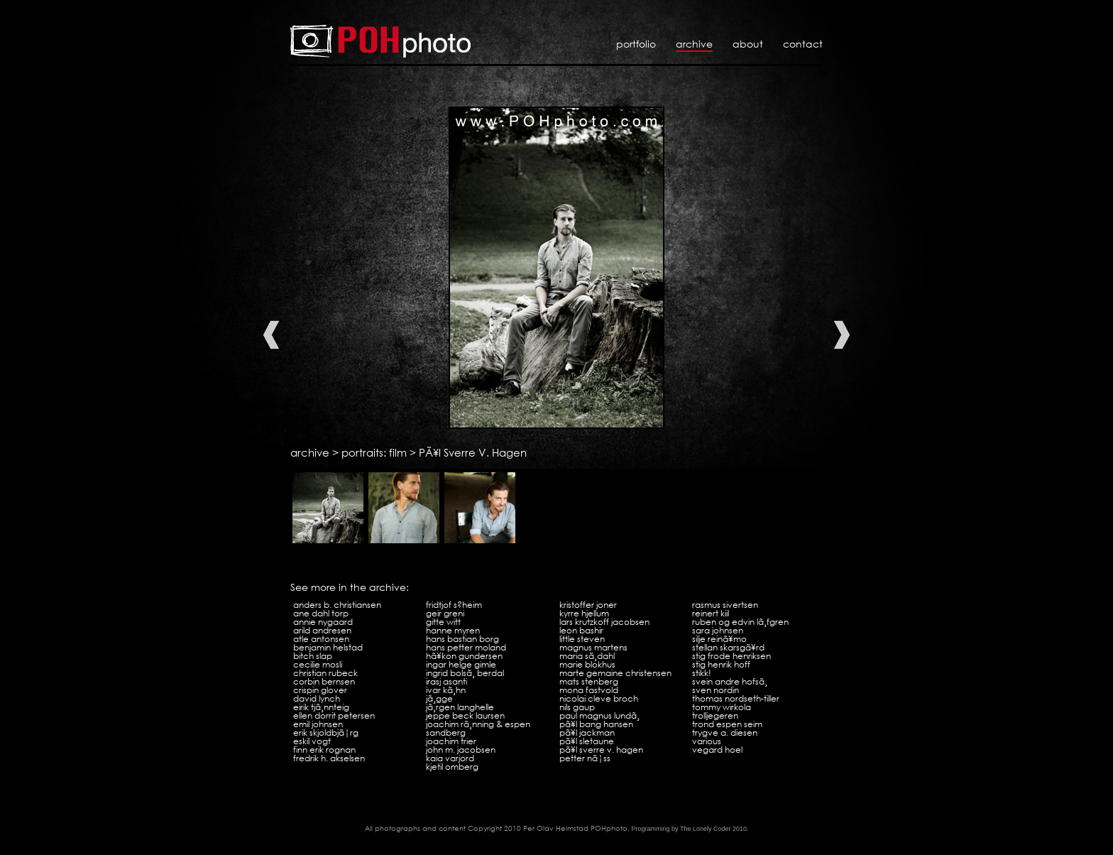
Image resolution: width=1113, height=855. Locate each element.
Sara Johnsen (717, 630)
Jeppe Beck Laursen (465, 715)
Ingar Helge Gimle (461, 664)
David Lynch (316, 698)
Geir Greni (445, 613)
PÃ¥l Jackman (587, 732)
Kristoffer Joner (588, 605)
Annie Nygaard (323, 622)
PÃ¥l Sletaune (586, 741)
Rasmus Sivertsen (725, 605)
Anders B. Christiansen (337, 605)
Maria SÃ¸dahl (587, 656)
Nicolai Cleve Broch (598, 698)
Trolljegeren (715, 715)
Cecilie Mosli (317, 664)
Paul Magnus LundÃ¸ (599, 715)
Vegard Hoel (717, 750)
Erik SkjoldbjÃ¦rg (325, 732)
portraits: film (374, 452)
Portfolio (636, 43)
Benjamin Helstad (328, 647)
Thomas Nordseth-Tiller (735, 698)
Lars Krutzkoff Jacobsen (604, 622)
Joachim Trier (451, 741)
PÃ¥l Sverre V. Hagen (473, 452)
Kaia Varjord (450, 758)
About (748, 43)
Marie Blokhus (587, 664)
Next (842, 335)
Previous (271, 335)
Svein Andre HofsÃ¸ (729, 681)
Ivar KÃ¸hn (446, 690)
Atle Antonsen (321, 639)
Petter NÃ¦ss (584, 758)
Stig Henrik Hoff (721, 664)
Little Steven (582, 639)
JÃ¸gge (439, 698)
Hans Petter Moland (466, 647)
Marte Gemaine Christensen (615, 673)
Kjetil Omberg (452, 767)
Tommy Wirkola (721, 707)
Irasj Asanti (446, 681)
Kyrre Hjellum (584, 613)
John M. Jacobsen (460, 750)
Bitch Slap (312, 656)
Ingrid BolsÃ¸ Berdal (465, 673)
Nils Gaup (577, 707)
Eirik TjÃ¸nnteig (321, 707)
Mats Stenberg (588, 681)
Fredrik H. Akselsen (329, 758)
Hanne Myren (453, 630)
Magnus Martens (593, 647)
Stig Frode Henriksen (731, 656)
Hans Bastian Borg (462, 639)
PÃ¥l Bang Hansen (596, 724)
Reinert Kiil (710, 613)
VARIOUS (706, 741)
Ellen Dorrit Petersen (334, 715)
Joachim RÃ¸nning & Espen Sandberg (478, 728)
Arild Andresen (322, 630)
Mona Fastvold (588, 690)
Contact (803, 43)
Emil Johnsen (318, 724)
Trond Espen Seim (727, 724)
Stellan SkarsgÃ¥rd (728, 647)
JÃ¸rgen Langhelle (460, 707)
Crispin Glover (320, 690)
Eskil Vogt (312, 741)
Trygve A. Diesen (724, 732)
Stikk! (701, 673)
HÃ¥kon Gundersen (464, 656)
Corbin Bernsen (324, 681)
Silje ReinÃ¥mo (719, 639)
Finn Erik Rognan (324, 750)
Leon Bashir (581, 630)
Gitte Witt (443, 622)
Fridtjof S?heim (454, 605)
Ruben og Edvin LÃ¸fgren (740, 622)
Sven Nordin (715, 690)
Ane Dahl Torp (321, 613)
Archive (694, 43)
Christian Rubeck (325, 673)
